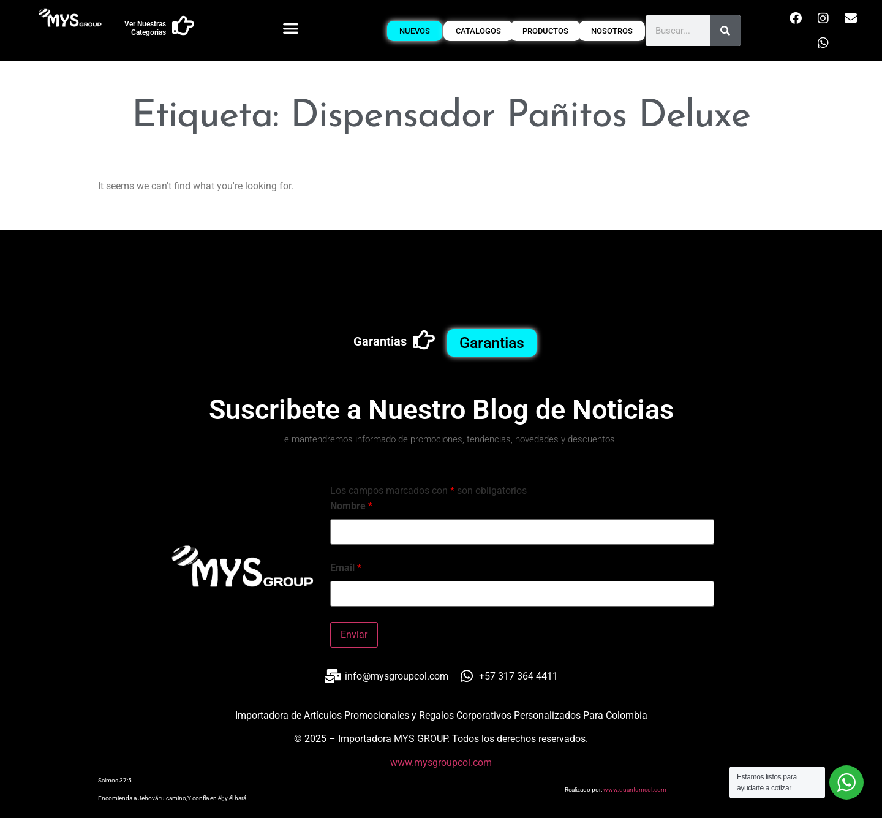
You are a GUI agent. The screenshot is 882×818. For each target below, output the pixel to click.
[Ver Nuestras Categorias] (183, 26)
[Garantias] (424, 340)
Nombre (351, 506)
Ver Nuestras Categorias (145, 28)
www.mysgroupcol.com (441, 762)
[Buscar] (725, 30)
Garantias (380, 341)
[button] (290, 27)
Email (345, 568)
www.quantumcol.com (634, 789)
